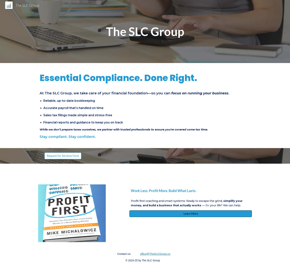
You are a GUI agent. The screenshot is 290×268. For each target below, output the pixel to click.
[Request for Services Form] (63, 155)
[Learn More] (191, 213)
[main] (145, 31)
